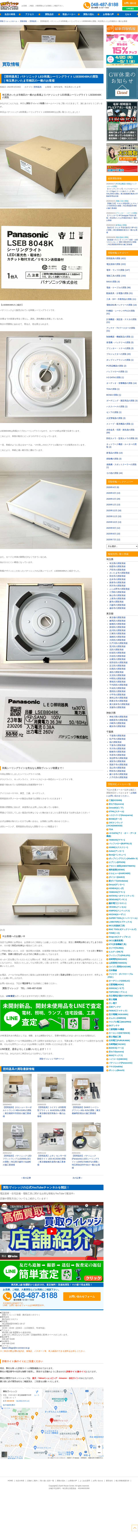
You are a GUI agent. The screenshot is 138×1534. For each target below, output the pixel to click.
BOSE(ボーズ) (115, 819)
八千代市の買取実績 (118, 777)
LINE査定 (130, 9)
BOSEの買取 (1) (113, 395)
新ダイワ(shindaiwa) (118, 881)
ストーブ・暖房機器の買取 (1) (120, 424)
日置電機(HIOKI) (116, 984)
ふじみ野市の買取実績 (119, 589)
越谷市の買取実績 (117, 608)
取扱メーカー (69, 14)
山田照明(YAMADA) (118, 963)
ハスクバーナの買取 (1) (117, 406)
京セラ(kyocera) (116, 804)
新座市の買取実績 (117, 582)
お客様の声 (108, 14)
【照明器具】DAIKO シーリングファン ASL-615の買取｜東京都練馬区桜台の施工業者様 (86, 1094)
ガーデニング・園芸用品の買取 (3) (122, 400)
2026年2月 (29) (113, 499)
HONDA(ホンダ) (116, 888)
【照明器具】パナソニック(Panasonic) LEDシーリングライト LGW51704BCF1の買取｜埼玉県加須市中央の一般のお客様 (86, 1145)
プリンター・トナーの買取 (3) (120, 348)
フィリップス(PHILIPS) (119, 955)
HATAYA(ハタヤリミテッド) (121, 896)
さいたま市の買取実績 (119, 573)
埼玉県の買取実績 (117, 563)
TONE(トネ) (114, 933)
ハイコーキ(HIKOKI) (118, 1059)
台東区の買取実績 (117, 659)
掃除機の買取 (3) (113, 459)
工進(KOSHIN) (115, 800)
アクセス (29, 14)
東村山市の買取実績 (118, 698)
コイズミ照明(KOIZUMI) (120, 966)
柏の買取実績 (115, 742)
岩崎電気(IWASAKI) (118, 959)
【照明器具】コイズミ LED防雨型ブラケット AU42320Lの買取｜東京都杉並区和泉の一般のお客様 (51, 1095)
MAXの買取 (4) (113, 281)
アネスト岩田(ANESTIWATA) (122, 866)
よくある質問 (85, 1481)
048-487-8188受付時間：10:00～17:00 (101, 5)
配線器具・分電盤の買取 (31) (119, 293)
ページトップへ (135, 1528)
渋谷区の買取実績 (117, 656)
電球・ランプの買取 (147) (118, 270)
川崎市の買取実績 (117, 723)
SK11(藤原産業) (116, 940)
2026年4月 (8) (112, 487)
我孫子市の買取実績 (118, 764)
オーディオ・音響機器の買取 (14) (121, 383)
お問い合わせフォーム (82, 1296)
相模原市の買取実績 (118, 720)
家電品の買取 (121, 225)
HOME (10, 1481)
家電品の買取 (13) (114, 453)
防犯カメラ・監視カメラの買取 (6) (122, 438)
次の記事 (77, 1178)
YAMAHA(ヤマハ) (117, 840)
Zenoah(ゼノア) (116, 808)
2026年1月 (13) (113, 504)
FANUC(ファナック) (118, 1010)
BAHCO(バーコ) (116, 1048)
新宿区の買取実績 (117, 627)
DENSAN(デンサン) (118, 899)
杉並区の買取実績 (117, 653)
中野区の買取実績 (117, 678)
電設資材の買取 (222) (116, 264)
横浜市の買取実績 (117, 726)
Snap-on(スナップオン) (119, 937)
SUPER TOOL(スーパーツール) (123, 918)
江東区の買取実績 (117, 633)
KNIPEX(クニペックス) (119, 911)
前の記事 (27, 1178)
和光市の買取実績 (117, 576)
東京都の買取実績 (117, 617)
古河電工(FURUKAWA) (119, 1040)
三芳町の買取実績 (117, 592)
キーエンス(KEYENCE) (119, 1033)
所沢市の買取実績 (117, 585)
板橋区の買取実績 (117, 624)
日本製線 (113, 970)
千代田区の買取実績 (118, 685)
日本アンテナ (115, 1007)
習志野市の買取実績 (118, 758)
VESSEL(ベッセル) (117, 907)
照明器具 (33, 21)
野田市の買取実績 (117, 771)
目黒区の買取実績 (117, 669)
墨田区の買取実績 (117, 691)
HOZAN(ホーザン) (117, 914)
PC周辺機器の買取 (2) (116, 366)
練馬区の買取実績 (117, 621)
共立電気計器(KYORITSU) (121, 996)
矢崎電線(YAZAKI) (117, 1044)
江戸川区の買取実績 (118, 643)
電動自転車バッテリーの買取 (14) (121, 305)
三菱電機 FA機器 (116, 1029)
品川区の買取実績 (117, 630)
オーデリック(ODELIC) (119, 981)
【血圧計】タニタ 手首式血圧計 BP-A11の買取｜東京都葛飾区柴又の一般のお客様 (121, 230)
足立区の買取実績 (117, 665)
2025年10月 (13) (113, 522)
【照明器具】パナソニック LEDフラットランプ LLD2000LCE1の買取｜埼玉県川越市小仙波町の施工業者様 (17, 1144)
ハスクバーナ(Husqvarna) (121, 815)
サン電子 (113, 1003)
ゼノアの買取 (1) (113, 412)
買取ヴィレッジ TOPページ (51, 1059)
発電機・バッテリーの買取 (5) (120, 342)
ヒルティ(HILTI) (116, 952)
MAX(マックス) (116, 1055)
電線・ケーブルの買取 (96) (118, 287)
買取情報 (23, 21)
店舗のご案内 (32, 1481)
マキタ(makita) (116, 1066)
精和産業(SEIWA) (117, 870)
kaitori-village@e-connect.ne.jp (16, 1348)
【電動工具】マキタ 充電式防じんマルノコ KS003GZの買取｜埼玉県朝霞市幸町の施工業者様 (122, 205)
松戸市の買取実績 (117, 739)
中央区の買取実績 (117, 688)
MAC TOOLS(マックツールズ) (122, 929)
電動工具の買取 (122, 201)
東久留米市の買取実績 (119, 704)
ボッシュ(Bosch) (116, 1070)
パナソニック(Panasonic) (120, 1063)
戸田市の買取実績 (117, 570)
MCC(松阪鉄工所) (117, 925)
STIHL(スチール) (116, 811)
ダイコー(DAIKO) (117, 877)
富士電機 (113, 999)
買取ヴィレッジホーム (8, 21)
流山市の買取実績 (117, 768)
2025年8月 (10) (113, 534)
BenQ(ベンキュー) (117, 855)
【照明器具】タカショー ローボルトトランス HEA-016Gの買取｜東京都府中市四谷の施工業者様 (17, 1095)
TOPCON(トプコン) (118, 992)
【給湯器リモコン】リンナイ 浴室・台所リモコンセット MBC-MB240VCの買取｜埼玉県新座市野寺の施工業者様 (122, 242)
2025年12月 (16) (113, 510)
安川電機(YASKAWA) (118, 1014)
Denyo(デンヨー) (116, 884)
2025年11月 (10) (113, 516)
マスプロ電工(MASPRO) (120, 1022)
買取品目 (49, 14)
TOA (111, 829)
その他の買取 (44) (114, 473)
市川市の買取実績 (117, 748)
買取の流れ (88, 14)
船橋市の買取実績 (117, 752)
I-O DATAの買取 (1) (115, 377)
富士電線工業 (115, 1037)
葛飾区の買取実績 (117, 637)
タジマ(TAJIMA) (116, 948)
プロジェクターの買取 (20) (118, 354)
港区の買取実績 (116, 672)
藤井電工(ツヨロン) (117, 903)
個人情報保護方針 (122, 1481)
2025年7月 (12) (113, 539)
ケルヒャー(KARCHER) (119, 873)
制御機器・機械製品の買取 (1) (120, 337)
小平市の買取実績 (117, 694)
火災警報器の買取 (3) (115, 418)
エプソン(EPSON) (117, 862)
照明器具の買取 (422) (116, 258)
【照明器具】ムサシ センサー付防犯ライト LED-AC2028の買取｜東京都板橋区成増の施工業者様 (51, 1144)
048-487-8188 (30, 1296)
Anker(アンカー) (116, 851)
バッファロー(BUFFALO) (120, 843)
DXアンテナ (114, 1025)
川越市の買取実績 (117, 605)
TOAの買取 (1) (113, 389)
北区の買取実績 (116, 649)
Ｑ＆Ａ (128, 14)
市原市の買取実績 (117, 755)
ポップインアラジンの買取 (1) (120, 360)
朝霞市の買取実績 (117, 566)
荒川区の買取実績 (117, 646)
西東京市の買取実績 (118, 701)
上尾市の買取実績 (117, 598)
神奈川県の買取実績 (118, 717)
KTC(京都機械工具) (117, 944)
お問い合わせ (130, 3)
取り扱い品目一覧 (47, 1481)
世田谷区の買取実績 (118, 662)
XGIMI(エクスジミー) (118, 847)
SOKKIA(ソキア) (116, 988)
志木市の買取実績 (117, 579)
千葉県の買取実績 (117, 735)
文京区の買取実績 (117, 675)
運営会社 (109, 1481)
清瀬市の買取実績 (117, 707)
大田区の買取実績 (117, 640)
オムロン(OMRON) (117, 1018)
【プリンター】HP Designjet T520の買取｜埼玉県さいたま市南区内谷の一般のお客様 (121, 218)
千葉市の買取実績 (117, 745)
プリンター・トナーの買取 (126, 213)
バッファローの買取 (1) (117, 371)
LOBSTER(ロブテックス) (120, 922)
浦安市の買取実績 (117, 761)
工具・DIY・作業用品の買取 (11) (121, 299)
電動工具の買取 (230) (116, 276)
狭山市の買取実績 (117, 595)
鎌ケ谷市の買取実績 (118, 774)
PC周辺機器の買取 (123, 184)
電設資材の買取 (122, 237)
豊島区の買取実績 (117, 682)
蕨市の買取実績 (116, 602)
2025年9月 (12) (113, 528)
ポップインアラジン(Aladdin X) (123, 858)
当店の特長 (9, 14)
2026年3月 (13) (113, 493)
